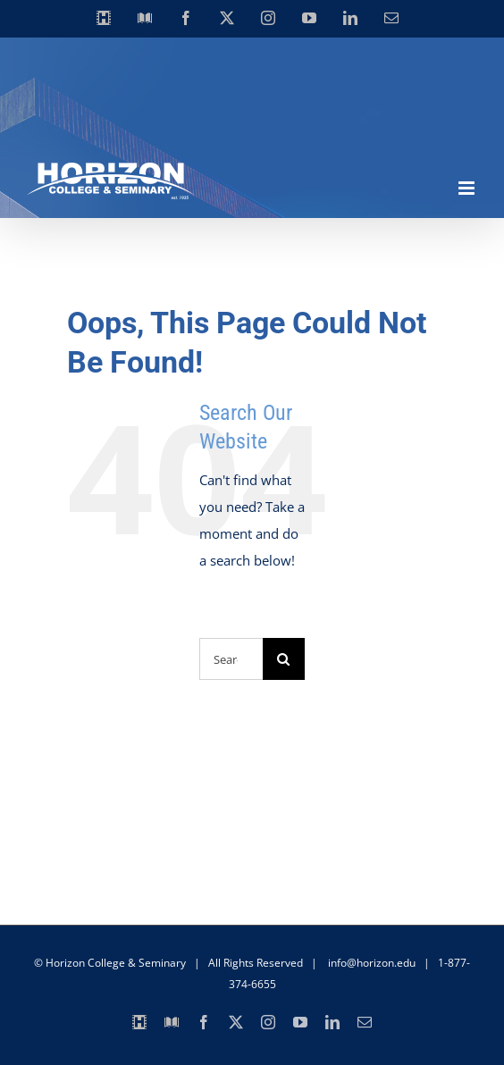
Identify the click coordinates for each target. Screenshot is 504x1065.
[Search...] (231, 659)
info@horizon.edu (372, 962)
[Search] (284, 659)
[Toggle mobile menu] (467, 188)
